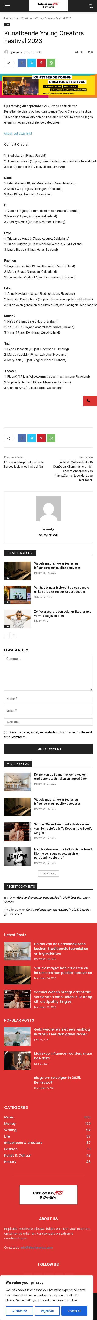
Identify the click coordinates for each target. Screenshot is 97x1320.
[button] (90, 401)
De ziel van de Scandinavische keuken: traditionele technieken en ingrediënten (61, 949)
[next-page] (13, 635)
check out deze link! (18, 133)
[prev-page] (7, 635)
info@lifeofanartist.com (37, 1247)
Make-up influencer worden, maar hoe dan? (63, 1056)
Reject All (47, 1311)
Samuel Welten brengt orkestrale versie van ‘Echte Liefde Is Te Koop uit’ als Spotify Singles (63, 828)
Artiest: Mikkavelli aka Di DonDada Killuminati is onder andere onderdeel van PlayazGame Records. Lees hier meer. (73, 471)
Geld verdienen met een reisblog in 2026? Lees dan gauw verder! (62, 1031)
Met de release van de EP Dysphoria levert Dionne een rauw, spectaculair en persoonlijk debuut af (63, 853)
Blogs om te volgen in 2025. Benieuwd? (57, 1080)
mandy (17, 52)
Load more (48, 873)
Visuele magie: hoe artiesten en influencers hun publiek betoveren (63, 970)
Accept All (74, 1311)
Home (8, 18)
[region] (46, 1297)
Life (16, 18)
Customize (19, 1311)
